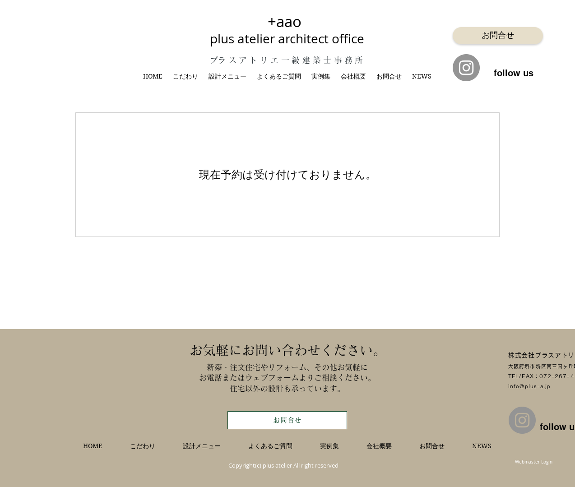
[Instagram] (466, 67)
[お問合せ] (498, 35)
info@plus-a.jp (529, 386)
